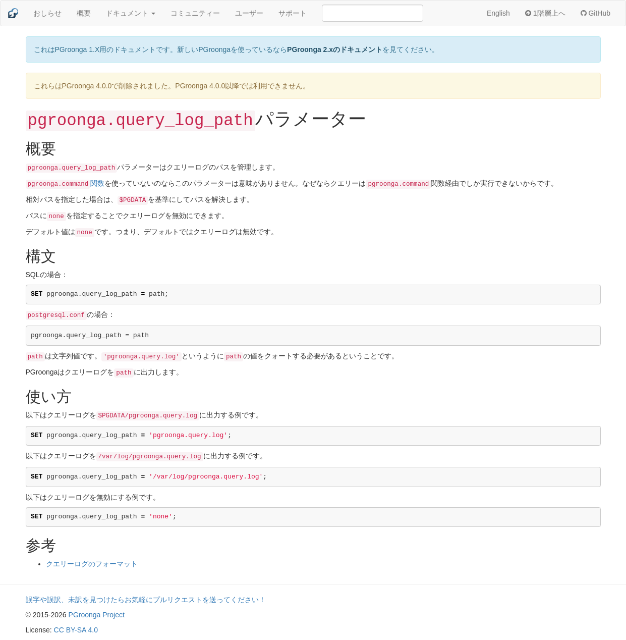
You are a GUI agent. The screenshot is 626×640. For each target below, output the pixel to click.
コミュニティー (195, 13)
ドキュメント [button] (130, 13)
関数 (65, 183)
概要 (84, 13)
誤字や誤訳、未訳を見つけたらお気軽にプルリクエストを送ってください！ (146, 600)
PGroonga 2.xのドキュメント (334, 49)
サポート (292, 13)
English (498, 13)
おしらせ (47, 13)
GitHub (595, 13)
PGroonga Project (97, 615)
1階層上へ (545, 13)
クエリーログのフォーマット (92, 564)
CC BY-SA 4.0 (76, 630)
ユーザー (249, 13)
